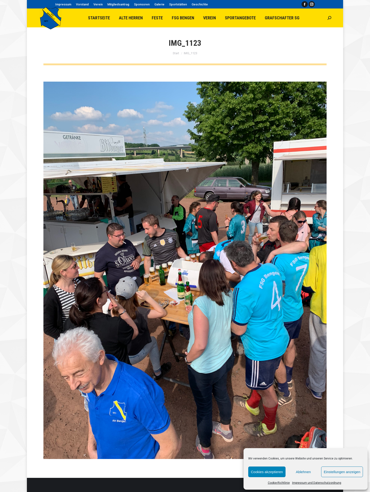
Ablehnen (303, 472)
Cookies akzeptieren (267, 472)
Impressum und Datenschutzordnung (316, 482)
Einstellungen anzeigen (342, 472)
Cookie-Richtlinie (279, 482)
